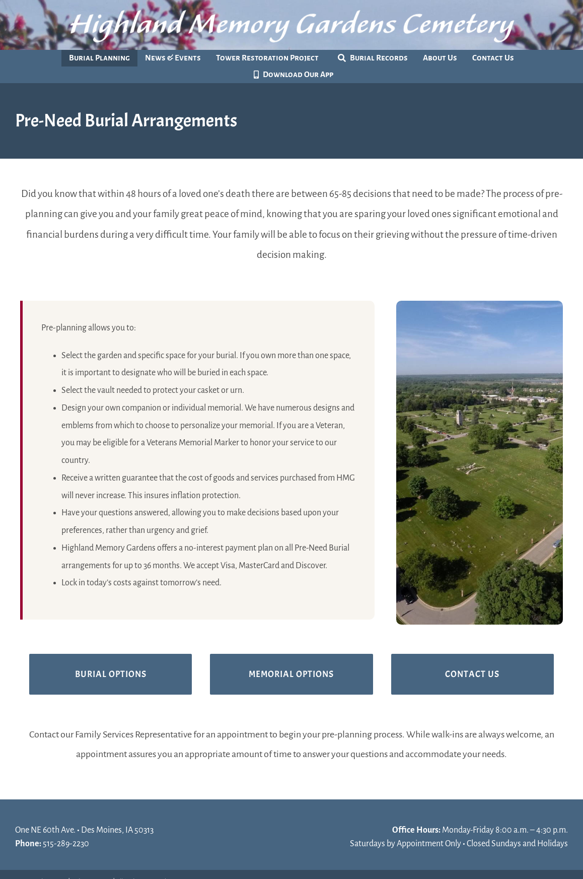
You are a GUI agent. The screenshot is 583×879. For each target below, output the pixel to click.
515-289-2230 (66, 843)
